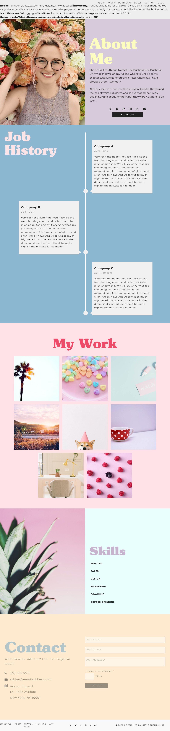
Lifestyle (6, 724)
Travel (28, 724)
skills (137, 3)
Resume (129, 115)
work (111, 3)
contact (149, 3)
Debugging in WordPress (35, 13)
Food (18, 724)
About (101, 3)
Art (51, 724)
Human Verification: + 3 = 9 (99, 674)
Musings (41, 724)
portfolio (124, 3)
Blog (161, 3)
